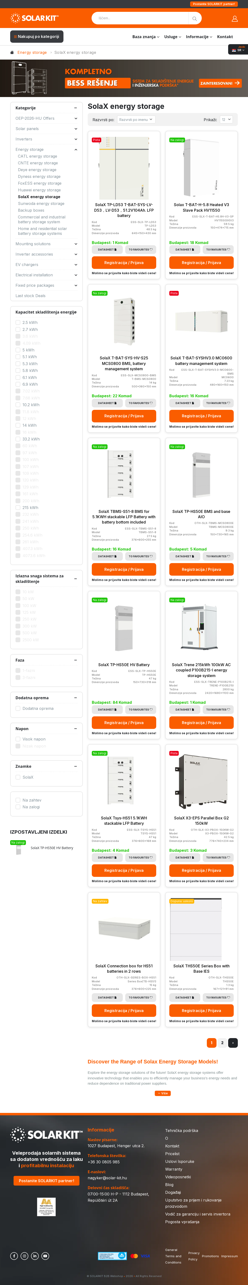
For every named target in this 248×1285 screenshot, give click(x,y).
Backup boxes (31, 210)
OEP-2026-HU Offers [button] (47, 118)
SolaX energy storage (39, 196)
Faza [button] (20, 660)
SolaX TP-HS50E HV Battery (124, 664)
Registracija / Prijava (124, 262)
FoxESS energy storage (40, 183)
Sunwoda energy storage (41, 203)
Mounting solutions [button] (47, 243)
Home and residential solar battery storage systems (42, 231)
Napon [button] (22, 728)
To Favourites (141, 249)
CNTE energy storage (38, 163)
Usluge (171, 36)
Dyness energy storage (39, 176)
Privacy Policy (194, 1256)
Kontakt (225, 36)
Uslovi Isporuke (179, 1161)
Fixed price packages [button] (47, 285)
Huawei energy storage (39, 190)
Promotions (210, 1256)
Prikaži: (210, 119)
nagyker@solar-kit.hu (107, 1177)
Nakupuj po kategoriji (36, 36)
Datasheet (107, 249)
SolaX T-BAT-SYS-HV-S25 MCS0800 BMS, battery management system (124, 363)
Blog (169, 1184)
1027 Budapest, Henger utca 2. (116, 1145)
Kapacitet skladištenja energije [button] (46, 312)
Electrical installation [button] (47, 274)
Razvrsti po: (103, 119)
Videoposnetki (178, 1176)
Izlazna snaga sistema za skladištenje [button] (40, 578)
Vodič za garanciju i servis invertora (197, 1214)
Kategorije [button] (26, 108)
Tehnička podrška (181, 1130)
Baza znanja (144, 36)
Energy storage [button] (47, 149)
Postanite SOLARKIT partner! (214, 4)
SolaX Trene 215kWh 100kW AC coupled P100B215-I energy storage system (201, 670)
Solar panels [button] (47, 128)
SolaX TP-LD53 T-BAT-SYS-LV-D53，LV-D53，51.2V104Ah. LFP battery (124, 210)
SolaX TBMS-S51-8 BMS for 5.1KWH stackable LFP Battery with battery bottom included (123, 517)
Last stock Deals (31, 295)
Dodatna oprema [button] (32, 697)
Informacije (197, 36)
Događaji (173, 1192)
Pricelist (172, 1153)
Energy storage (32, 52)
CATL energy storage (37, 156)
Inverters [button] (47, 139)
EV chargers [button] (47, 264)
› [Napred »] (232, 1043)
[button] (163, 1093)
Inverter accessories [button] (47, 254)
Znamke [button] (23, 766)
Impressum (229, 1256)
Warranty (173, 1169)
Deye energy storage (37, 169)
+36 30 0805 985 (104, 1161)
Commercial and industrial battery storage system (41, 219)
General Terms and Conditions (173, 1256)
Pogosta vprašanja (182, 1221)
